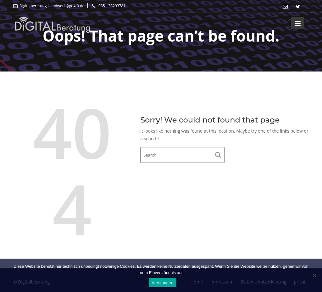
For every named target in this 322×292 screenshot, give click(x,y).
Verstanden (162, 282)
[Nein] (314, 275)
